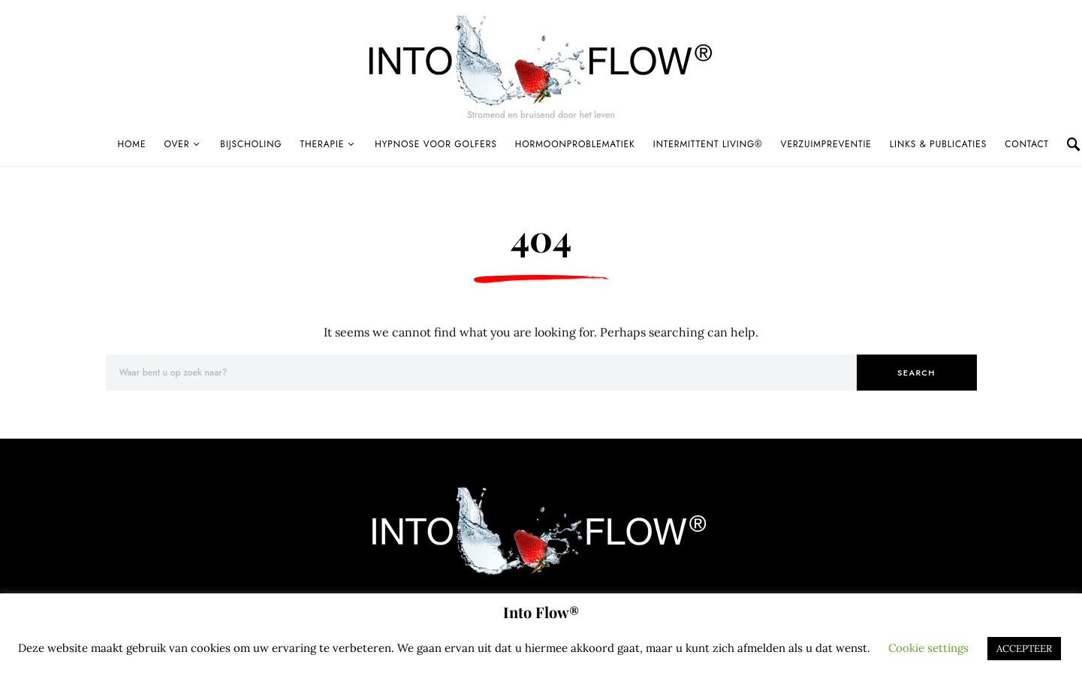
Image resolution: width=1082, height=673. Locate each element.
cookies (211, 648)
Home (132, 144)
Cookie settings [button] (928, 648)
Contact (1027, 144)
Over (176, 144)
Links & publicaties (938, 144)
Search (916, 373)
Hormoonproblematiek (575, 144)
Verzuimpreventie (826, 144)
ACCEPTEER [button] (1024, 648)
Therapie (322, 144)
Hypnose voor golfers (436, 144)
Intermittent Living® (708, 144)
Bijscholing (251, 144)
